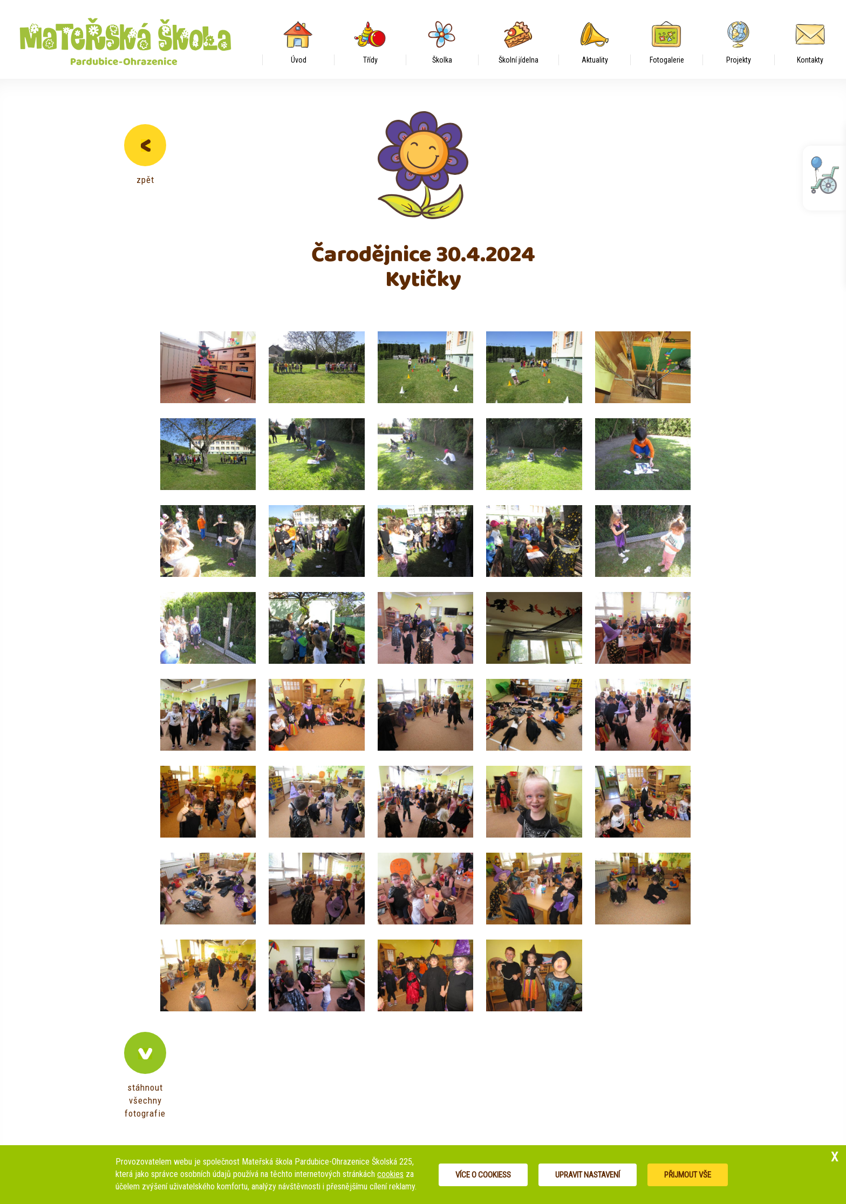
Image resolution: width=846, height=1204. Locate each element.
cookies (390, 1174)
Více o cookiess (483, 1175)
